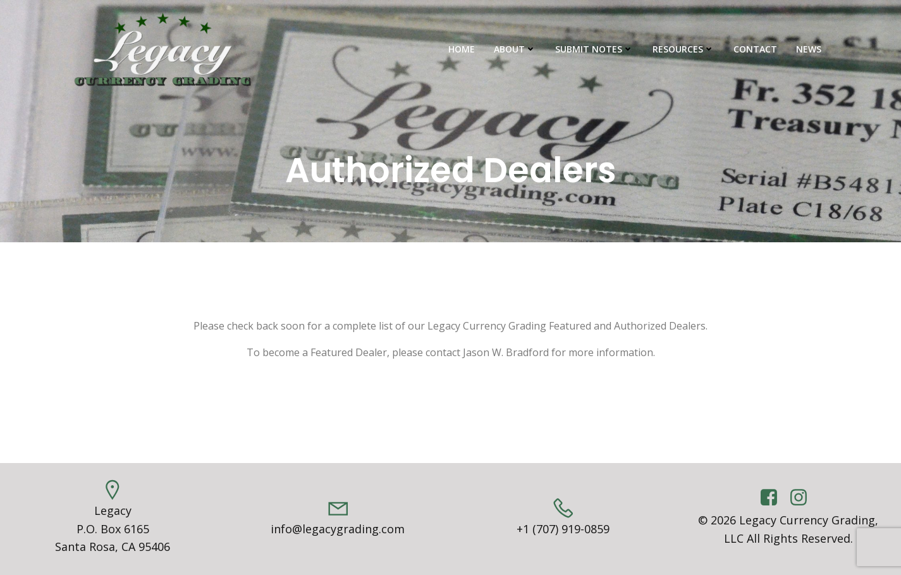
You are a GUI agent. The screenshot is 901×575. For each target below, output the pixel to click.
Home (461, 49)
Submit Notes (594, 49)
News (808, 49)
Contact (755, 49)
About (515, 49)
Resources (683, 49)
